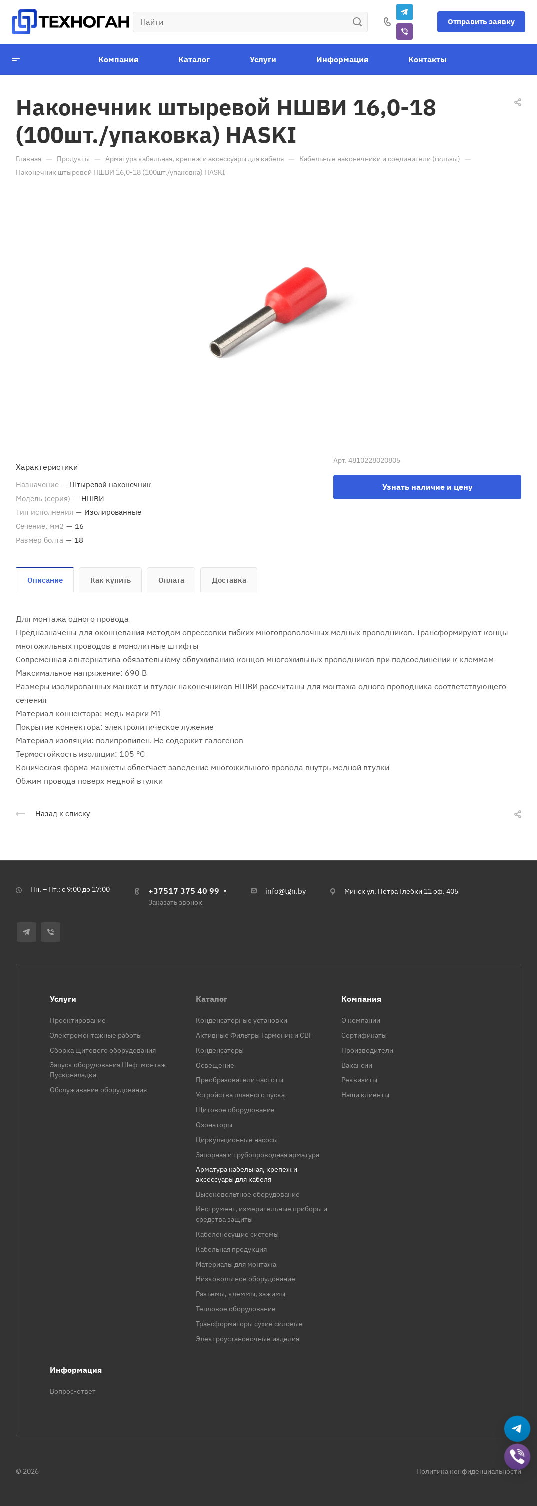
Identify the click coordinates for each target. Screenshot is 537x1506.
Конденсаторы (220, 1050)
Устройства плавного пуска (240, 1094)
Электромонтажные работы (96, 1035)
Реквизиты (359, 1079)
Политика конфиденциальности (468, 1471)
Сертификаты (364, 1035)
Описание (45, 580)
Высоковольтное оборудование (248, 1194)
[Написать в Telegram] (517, 1429)
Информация (76, 1370)
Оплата (171, 580)
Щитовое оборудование (235, 1109)
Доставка (229, 580)
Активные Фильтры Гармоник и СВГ (254, 1035)
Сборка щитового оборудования (103, 1050)
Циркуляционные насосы (237, 1139)
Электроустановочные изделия (247, 1338)
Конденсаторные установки (241, 1020)
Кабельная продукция (231, 1249)
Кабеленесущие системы (237, 1234)
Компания (361, 999)
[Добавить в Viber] (517, 1457)
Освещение (215, 1065)
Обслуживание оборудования (98, 1089)
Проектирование (78, 1020)
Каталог (211, 999)
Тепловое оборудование (236, 1308)
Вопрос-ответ (73, 1391)
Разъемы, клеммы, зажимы (240, 1293)
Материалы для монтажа (236, 1264)
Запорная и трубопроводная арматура (257, 1154)
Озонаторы (214, 1124)
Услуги (63, 999)
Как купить (110, 580)
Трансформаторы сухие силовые (249, 1323)
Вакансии (356, 1065)
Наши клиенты (365, 1094)
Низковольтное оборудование (245, 1278)
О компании (360, 1020)
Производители (367, 1050)
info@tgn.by (285, 891)
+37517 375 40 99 (183, 891)
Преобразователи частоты (239, 1079)
